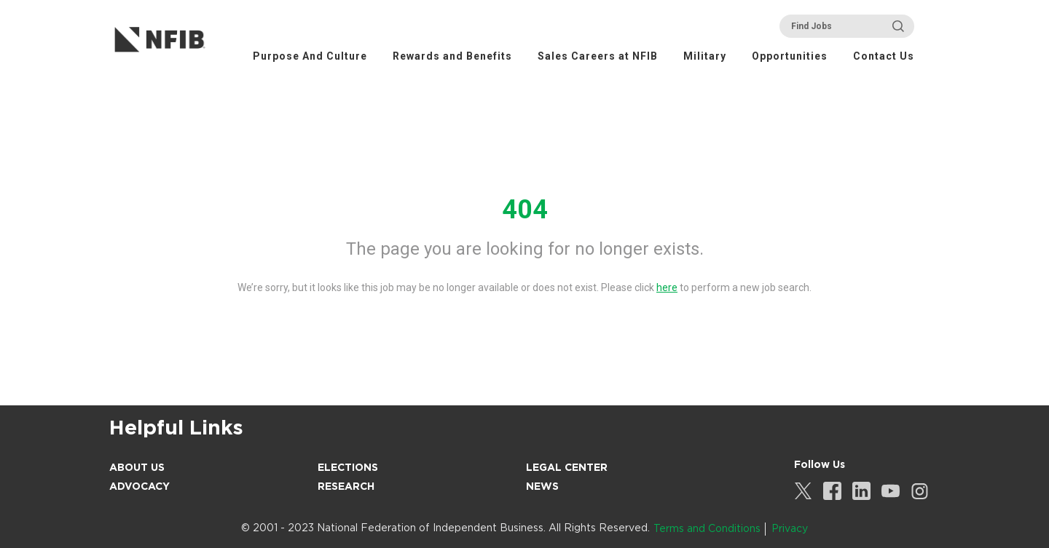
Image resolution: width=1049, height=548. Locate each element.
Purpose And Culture (310, 56)
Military (704, 56)
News (542, 486)
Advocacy (139, 486)
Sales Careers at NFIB (598, 56)
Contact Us (883, 56)
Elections (348, 467)
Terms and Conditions (707, 528)
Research (346, 486)
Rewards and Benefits (452, 56)
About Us (137, 467)
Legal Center (567, 467)
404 (525, 209)
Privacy (789, 528)
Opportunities (790, 56)
